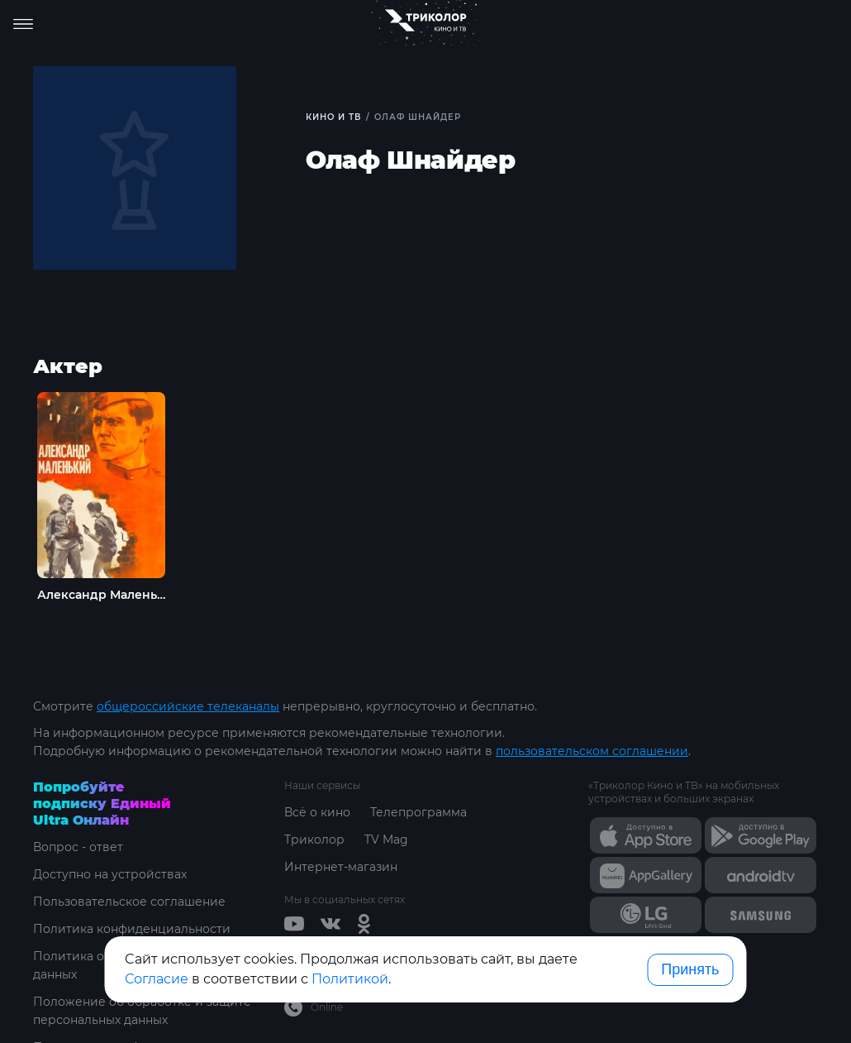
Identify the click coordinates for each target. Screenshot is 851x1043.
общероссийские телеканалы (188, 706)
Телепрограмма (418, 812)
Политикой (349, 979)
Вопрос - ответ (78, 847)
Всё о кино (317, 812)
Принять (690, 969)
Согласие (156, 979)
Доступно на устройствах (110, 874)
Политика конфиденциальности (132, 928)
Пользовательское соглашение (129, 901)
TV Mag (386, 839)
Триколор (314, 839)
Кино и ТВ (333, 117)
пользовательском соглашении (592, 751)
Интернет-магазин (340, 866)
